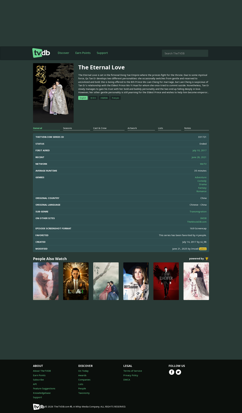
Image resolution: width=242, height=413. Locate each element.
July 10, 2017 (200, 150)
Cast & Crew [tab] (99, 128)
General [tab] (37, 128)
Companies (84, 379)
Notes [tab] (187, 128)
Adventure (201, 177)
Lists (80, 384)
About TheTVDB (42, 370)
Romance (201, 191)
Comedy (202, 180)
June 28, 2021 (199, 157)
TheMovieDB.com (197, 221)
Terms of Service (132, 370)
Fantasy (202, 187)
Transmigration (198, 211)
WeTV (203, 163)
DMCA (126, 379)
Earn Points (83, 53)
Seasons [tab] (67, 128)
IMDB (203, 218)
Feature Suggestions (44, 388)
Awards (82, 375)
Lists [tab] (160, 128)
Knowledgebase (42, 392)
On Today (83, 370)
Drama (203, 184)
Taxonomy (84, 392)
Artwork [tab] (132, 128)
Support (102, 53)
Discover (63, 53)
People (82, 388)
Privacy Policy (130, 375)
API (35, 384)
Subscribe (38, 379)
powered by (199, 259)
